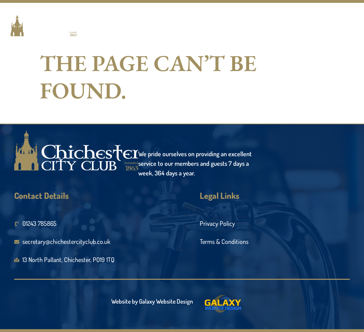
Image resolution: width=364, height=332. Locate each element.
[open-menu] (342, 29)
